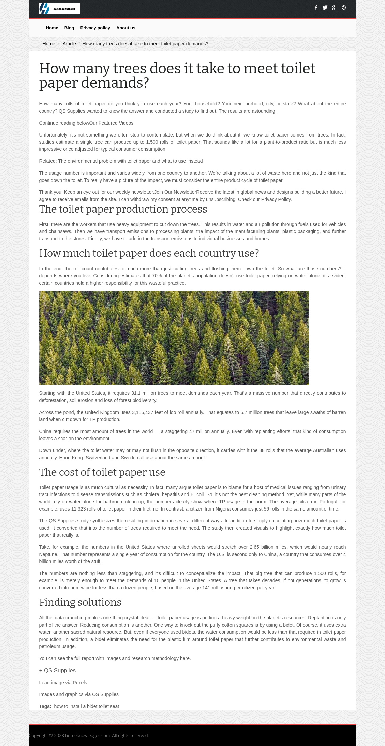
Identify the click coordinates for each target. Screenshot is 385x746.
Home (52, 27)
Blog (69, 27)
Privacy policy (95, 27)
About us (125, 27)
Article (69, 43)
